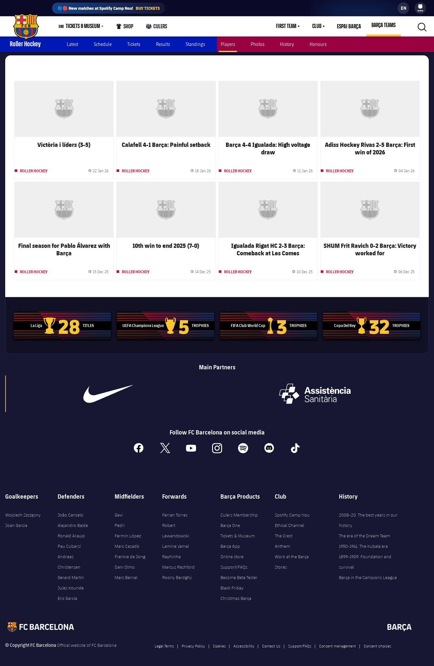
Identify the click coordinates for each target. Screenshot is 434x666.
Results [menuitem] (163, 44)
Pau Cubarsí (69, 543)
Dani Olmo (125, 563)
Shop (124, 27)
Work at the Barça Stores (292, 558)
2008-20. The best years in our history (368, 517)
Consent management (337, 642)
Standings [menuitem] (195, 44)
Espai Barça (350, 26)
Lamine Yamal (175, 543)
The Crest (283, 532)
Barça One (230, 522)
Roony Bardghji (177, 574)
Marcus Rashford (178, 563)
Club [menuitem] (318, 26)
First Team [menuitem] (288, 26)
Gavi (119, 511)
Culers (156, 27)
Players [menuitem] (228, 44)
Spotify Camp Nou (292, 511)
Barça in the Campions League (368, 574)
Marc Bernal (126, 574)
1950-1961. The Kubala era (363, 543)
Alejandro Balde (73, 522)
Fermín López (128, 532)
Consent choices (377, 642)
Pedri (120, 522)
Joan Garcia (16, 522)
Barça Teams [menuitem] (383, 25)
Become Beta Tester (239, 574)
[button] (421, 26)
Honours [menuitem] (318, 44)
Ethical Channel (289, 522)
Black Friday (232, 584)
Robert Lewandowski (175, 527)
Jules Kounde (71, 584)
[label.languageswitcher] (403, 8)
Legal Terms (164, 642)
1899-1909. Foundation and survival (365, 558)
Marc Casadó (127, 543)
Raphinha (171, 553)
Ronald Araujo (71, 532)
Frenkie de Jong (130, 553)
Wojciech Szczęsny (23, 511)
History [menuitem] (287, 44)
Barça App (230, 543)
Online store (232, 553)
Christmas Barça (235, 595)
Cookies (219, 642)
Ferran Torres (175, 511)
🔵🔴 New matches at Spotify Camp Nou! (108, 8)
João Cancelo (70, 511)
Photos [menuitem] (257, 44)
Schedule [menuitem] (103, 44)
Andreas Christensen (69, 558)
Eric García (67, 595)
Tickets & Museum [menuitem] (83, 26)
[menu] (420, 8)
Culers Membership (239, 511)
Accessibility (243, 642)
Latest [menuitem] (72, 44)
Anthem (282, 543)
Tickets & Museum (237, 532)
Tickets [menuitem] (133, 44)
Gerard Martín (71, 574)
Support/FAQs (233, 563)
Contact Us (271, 642)
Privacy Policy (193, 642)
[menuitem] (420, 6)
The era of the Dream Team (364, 532)
